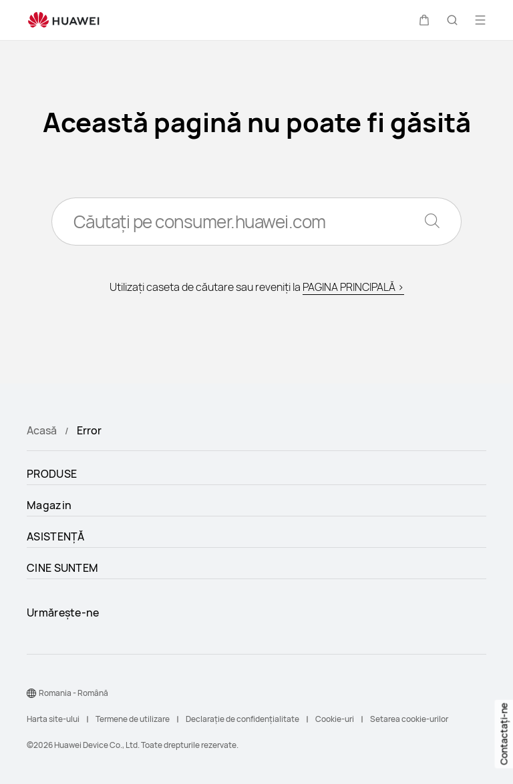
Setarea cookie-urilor (409, 719)
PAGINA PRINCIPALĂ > (353, 287)
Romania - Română (73, 693)
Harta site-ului (53, 719)
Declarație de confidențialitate (242, 719)
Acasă (42, 430)
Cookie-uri (334, 719)
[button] (424, 20)
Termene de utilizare (133, 719)
